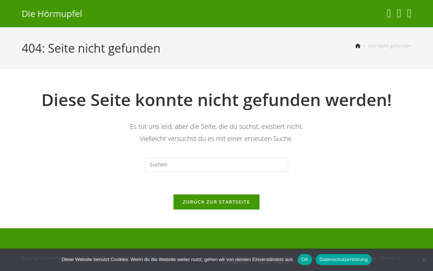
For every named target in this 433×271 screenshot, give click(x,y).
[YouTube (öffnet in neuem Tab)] (399, 13)
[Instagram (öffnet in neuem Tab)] (389, 13)
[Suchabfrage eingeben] (216, 164)
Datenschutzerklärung (343, 259)
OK (304, 259)
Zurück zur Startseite (216, 201)
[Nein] (423, 259)
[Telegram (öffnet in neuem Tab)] (409, 13)
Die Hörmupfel (52, 13)
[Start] (358, 45)
